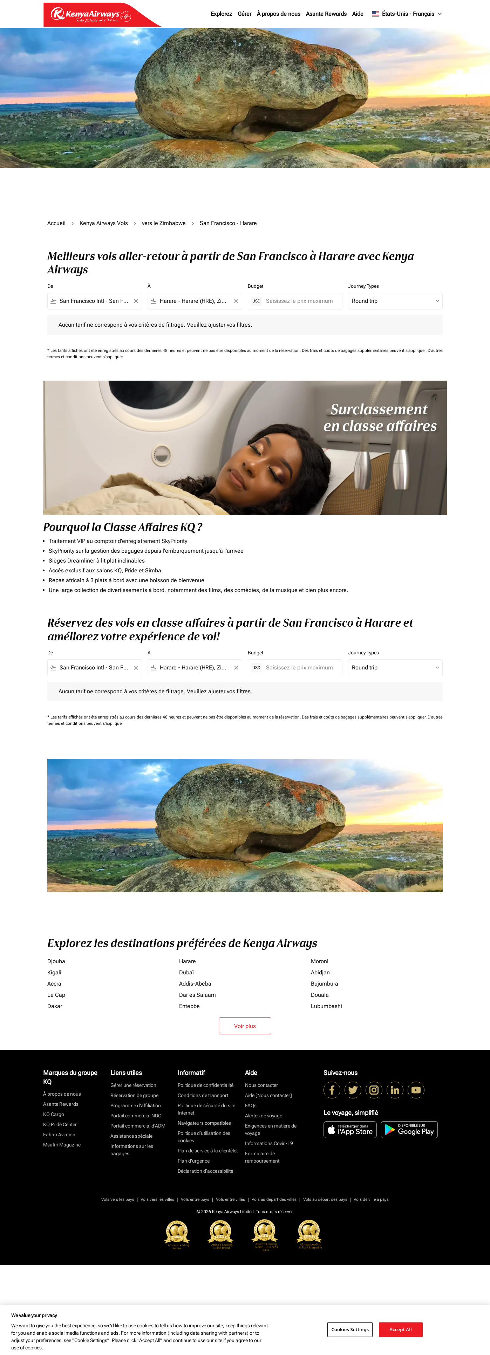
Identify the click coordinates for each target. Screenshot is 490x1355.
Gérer (244, 14)
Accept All (400, 1329)
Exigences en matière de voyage (271, 1129)
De (50, 286)
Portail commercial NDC (135, 1115)
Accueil (56, 223)
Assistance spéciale (131, 1136)
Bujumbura (324, 983)
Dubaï (186, 972)
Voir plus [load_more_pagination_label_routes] (245, 1026)
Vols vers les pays (117, 1199)
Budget (255, 286)
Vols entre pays (195, 1199)
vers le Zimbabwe (164, 223)
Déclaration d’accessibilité (205, 1171)
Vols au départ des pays (325, 1199)
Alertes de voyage (263, 1115)
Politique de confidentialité (205, 1085)
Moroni (319, 961)
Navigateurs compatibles (204, 1123)
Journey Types (363, 286)
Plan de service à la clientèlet (208, 1150)
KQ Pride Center (60, 1124)
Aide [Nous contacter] (268, 1095)
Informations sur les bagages (131, 1149)
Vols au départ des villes (274, 1199)
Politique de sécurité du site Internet (206, 1109)
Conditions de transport (203, 1095)
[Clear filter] (136, 301)
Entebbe (189, 1006)
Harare (187, 961)
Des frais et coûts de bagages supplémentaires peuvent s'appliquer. (365, 350)
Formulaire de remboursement (262, 1157)
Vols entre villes (230, 1199)
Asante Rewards (326, 14)
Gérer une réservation (133, 1085)
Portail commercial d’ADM (137, 1126)
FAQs (251, 1105)
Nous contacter (261, 1085)
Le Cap (56, 995)
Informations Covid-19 (269, 1143)
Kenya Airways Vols (104, 223)
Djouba (56, 961)
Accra (54, 983)
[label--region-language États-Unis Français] (407, 14)
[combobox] (95, 301)
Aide (357, 14)
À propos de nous (278, 14)
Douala (320, 995)
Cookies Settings (350, 1329)
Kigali (54, 972)
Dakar (54, 1006)
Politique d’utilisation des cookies (204, 1136)
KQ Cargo (53, 1114)
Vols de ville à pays (371, 1199)
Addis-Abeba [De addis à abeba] (195, 983)
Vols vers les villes (157, 1199)
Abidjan (320, 972)
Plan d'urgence (194, 1161)
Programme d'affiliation (135, 1105)
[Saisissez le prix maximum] (300, 301)
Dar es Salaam (197, 995)
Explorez (221, 14)
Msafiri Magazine (62, 1145)
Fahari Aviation (59, 1134)
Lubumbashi (326, 1006)
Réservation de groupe (134, 1095)
